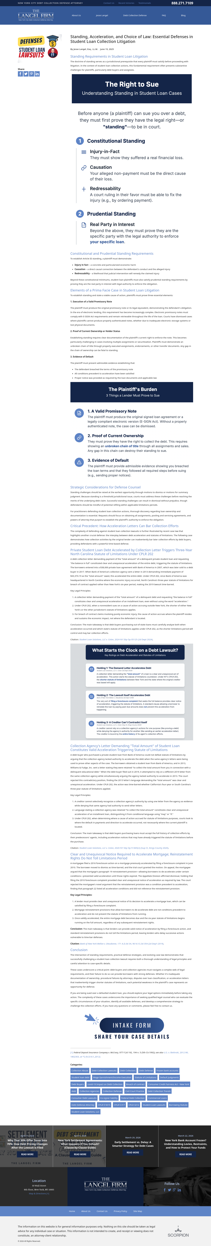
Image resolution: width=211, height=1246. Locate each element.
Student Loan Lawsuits (154, 1104)
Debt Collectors (128, 1070)
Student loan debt (81, 1077)
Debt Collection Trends (159, 1091)
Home (72, 1211)
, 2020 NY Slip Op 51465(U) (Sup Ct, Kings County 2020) (123, 847)
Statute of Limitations (145, 1077)
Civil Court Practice (134, 1091)
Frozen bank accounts (167, 1070)
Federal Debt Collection (133, 1098)
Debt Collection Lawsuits (104, 1070)
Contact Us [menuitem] (109, 3)
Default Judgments (169, 1077)
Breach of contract (135, 1084)
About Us (85, 1211)
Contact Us (102, 1211)
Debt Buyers (78, 1084)
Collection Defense (112, 1091)
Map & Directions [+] (39, 1193)
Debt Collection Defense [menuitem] (135, 15)
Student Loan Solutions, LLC (85, 1111)
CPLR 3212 (134, 1104)
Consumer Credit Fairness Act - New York (168, 1084)
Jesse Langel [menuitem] (102, 15)
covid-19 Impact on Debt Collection (105, 1084)
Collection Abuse (80, 1070)
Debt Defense (146, 1070)
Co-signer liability (109, 1098)
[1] (71, 1052)
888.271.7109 (182, 3)
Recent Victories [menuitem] (126, 3)
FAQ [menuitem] (164, 15)
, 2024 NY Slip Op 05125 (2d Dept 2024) (116, 639)
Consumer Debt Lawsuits (84, 1098)
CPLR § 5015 (104, 1104)
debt (74, 1091)
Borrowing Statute (178, 1104)
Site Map (137, 1211)
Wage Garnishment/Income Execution (112, 1077)
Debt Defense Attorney (83, 1104)
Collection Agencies (89, 1091)
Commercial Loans (157, 1098)
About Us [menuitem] (76, 15)
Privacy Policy (120, 1211)
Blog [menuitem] (183, 15)
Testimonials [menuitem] (144, 3)
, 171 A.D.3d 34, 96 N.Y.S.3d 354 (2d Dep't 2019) (121, 943)
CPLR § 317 (119, 1104)
